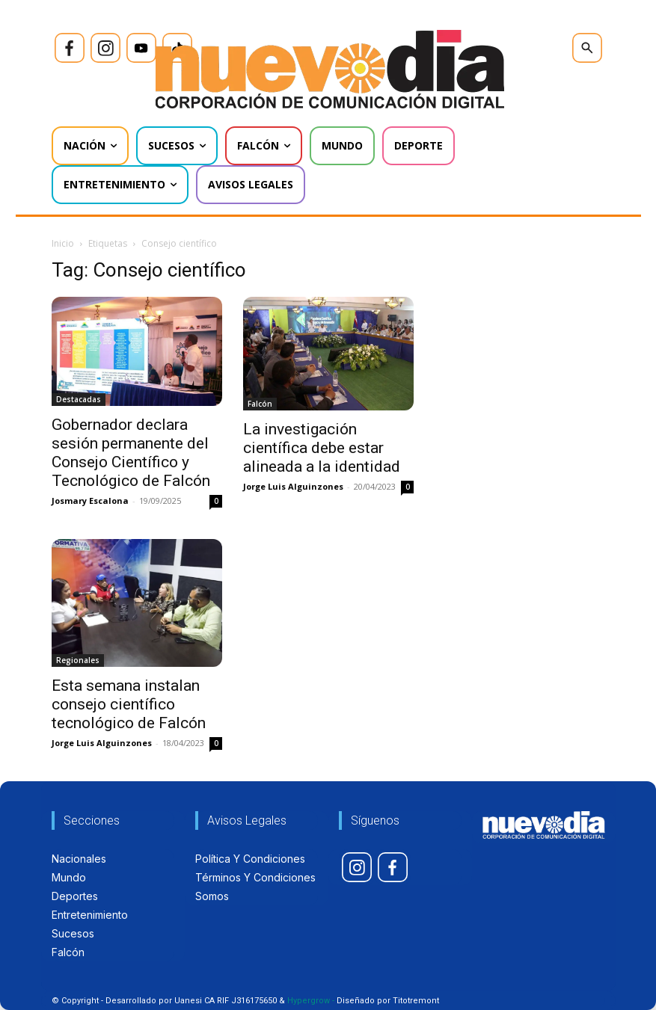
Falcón (260, 403)
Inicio (63, 243)
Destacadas (78, 399)
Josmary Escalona (90, 500)
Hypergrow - (310, 1001)
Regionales (77, 660)
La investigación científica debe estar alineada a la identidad (321, 447)
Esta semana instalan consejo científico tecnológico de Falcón (129, 704)
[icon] (70, 48)
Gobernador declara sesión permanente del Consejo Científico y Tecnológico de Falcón (131, 453)
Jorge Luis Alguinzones (293, 486)
